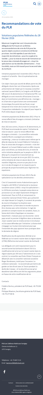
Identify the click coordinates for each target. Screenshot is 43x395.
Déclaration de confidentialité (24, 383)
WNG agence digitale (25, 392)
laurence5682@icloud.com (15, 363)
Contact (10, 383)
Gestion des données (21, 386)
